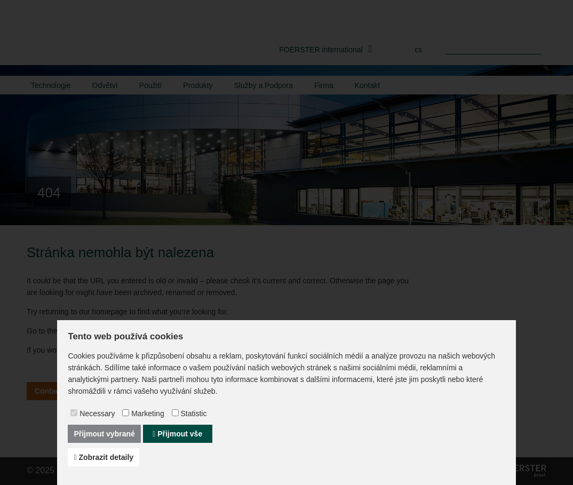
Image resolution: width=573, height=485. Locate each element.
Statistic (193, 413)
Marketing (147, 413)
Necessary (97, 413)
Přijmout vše (177, 434)
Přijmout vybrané (104, 434)
